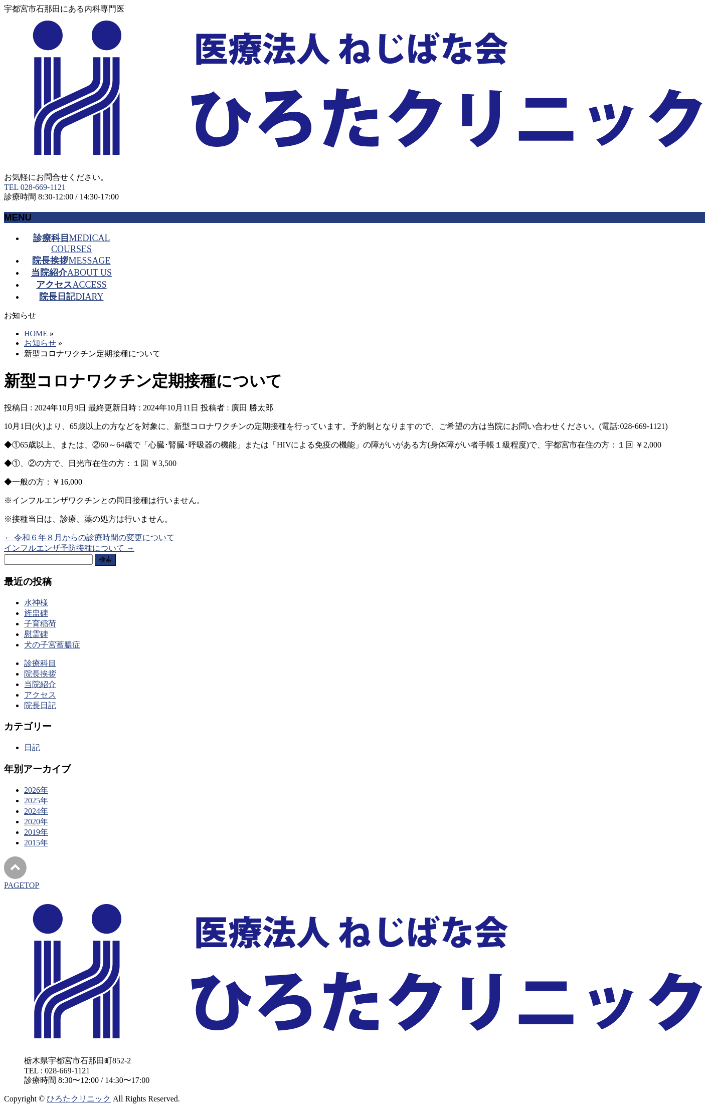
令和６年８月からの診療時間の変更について (89, 537)
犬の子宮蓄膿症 (52, 644)
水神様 (36, 602)
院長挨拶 (40, 673)
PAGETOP (21, 885)
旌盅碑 (36, 613)
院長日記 (40, 705)
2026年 (36, 790)
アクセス (40, 695)
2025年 (36, 800)
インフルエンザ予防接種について (69, 548)
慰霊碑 (36, 634)
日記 (32, 747)
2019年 (36, 832)
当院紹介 (40, 684)
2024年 (36, 811)
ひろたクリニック (79, 1098)
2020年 (36, 821)
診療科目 (40, 663)
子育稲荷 (40, 623)
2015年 (36, 842)
